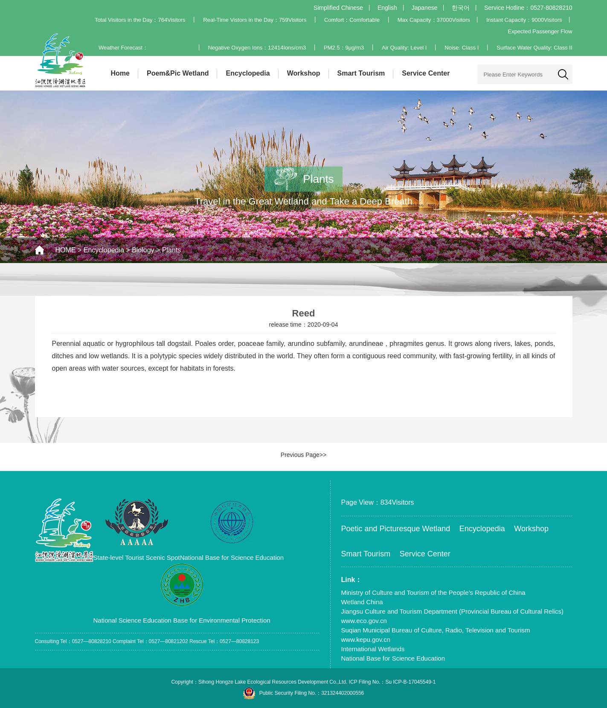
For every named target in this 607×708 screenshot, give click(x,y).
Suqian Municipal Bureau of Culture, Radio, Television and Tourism (435, 630)
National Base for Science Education (393, 658)
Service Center (426, 73)
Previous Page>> (303, 454)
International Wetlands (373, 648)
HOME (65, 250)
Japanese (425, 7)
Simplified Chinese (338, 7)
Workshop (303, 73)
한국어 (461, 7)
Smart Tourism (361, 73)
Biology (143, 250)
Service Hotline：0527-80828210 (528, 7)
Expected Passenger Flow (540, 31)
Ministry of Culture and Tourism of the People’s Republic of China (433, 592)
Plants (171, 250)
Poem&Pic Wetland (178, 73)
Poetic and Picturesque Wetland (395, 528)
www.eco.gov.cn (364, 620)
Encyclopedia (248, 73)
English (387, 7)
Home (120, 73)
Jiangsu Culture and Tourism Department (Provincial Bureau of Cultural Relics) (452, 611)
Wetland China (362, 602)
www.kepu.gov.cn (366, 639)
